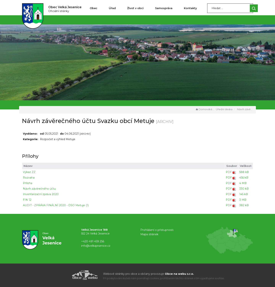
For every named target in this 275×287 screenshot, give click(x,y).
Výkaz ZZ (29, 172)
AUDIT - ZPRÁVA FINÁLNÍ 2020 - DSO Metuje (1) (56, 205)
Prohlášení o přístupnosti (156, 230)
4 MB (243, 183)
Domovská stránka (205, 109)
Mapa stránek (149, 234)
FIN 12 (27, 199)
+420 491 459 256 (92, 241)
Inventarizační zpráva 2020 (41, 194)
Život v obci (135, 8)
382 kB (244, 205)
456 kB (243, 177)
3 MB (242, 199)
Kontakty (190, 8)
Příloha (27, 183)
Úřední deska (224, 109)
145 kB (243, 194)
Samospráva (163, 8)
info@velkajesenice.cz (95, 245)
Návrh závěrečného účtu (39, 188)
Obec (93, 8)
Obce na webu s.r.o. (179, 274)
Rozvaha (29, 177)
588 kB (244, 172)
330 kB (244, 188)
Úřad (112, 8)
